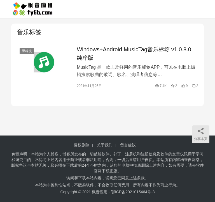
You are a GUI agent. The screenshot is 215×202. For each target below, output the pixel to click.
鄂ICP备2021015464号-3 (133, 192)
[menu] (198, 9)
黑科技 (27, 51)
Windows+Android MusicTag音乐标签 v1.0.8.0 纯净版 (134, 53)
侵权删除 (81, 145)
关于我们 (105, 145)
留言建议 (128, 145)
